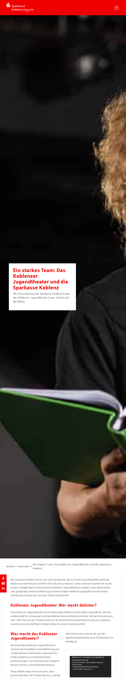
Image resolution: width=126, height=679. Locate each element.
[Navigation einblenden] (116, 8)
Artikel (10, 566)
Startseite (23, 566)
